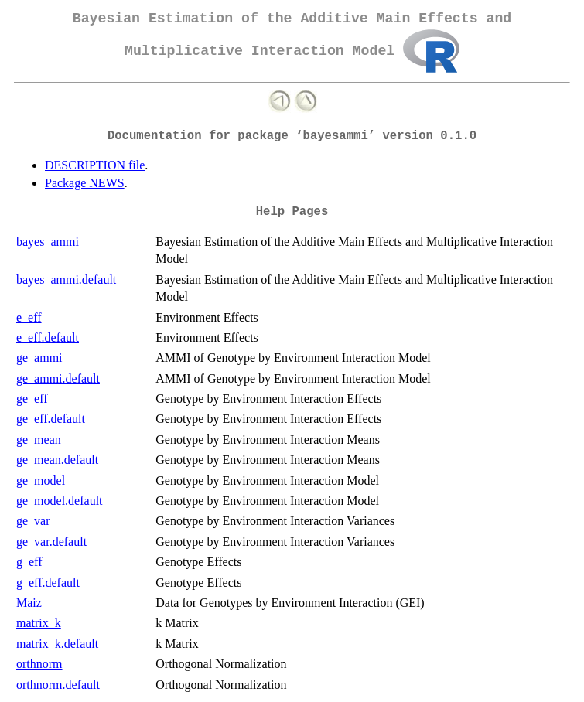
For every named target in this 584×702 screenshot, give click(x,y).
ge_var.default (51, 541)
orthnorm (39, 663)
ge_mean (38, 439)
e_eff (29, 317)
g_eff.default (48, 582)
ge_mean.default (57, 459)
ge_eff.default (50, 418)
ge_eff (32, 398)
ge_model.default (59, 500)
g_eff (29, 561)
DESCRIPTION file (95, 165)
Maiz (29, 602)
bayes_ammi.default (66, 279)
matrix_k (38, 622)
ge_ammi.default (58, 378)
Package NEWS (85, 182)
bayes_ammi (47, 241)
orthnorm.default (58, 684)
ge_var (33, 520)
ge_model (40, 480)
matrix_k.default (57, 643)
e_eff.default (47, 337)
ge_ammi (39, 357)
